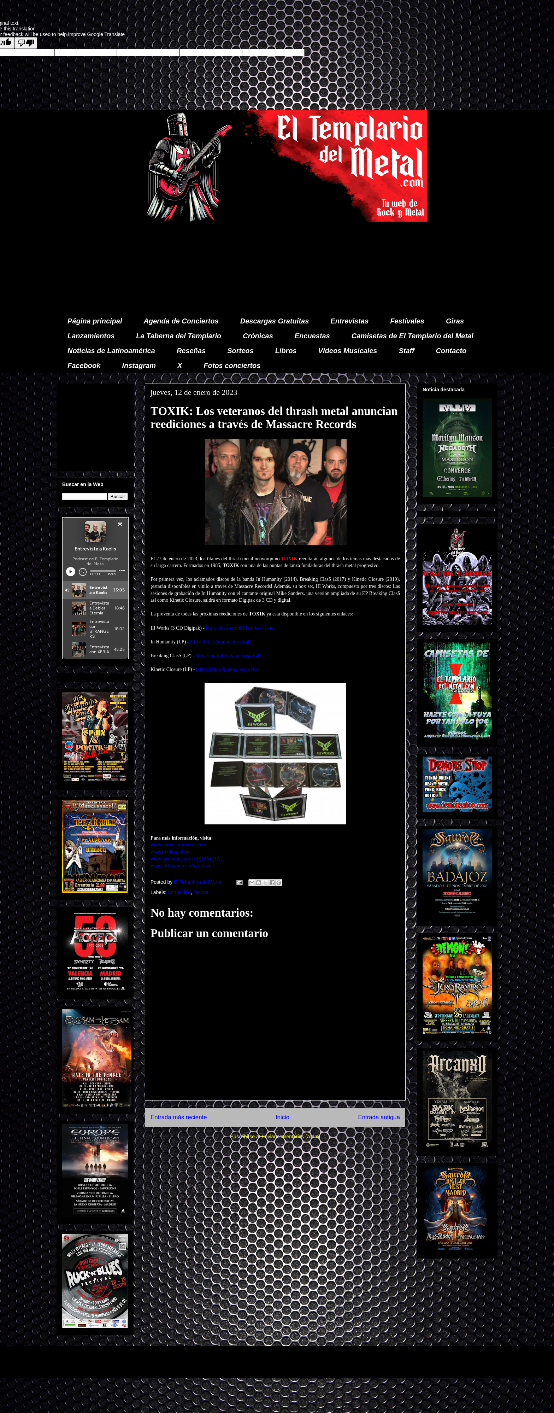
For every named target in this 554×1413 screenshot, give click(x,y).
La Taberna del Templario (178, 336)
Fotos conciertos (232, 365)
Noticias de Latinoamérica (111, 351)
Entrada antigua (379, 1117)
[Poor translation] (25, 43)
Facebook (83, 365)
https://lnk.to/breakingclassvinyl (227, 655)
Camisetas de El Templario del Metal (412, 336)
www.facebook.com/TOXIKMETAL (187, 859)
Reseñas (191, 351)
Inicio (282, 1117)
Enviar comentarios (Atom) (290, 1136)
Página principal (94, 321)
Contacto (451, 351)
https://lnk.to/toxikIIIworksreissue (239, 628)
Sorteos (240, 351)
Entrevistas (349, 321)
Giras (455, 321)
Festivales (407, 321)
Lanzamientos (90, 336)
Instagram (139, 365)
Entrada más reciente (179, 1117)
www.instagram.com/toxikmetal (182, 865)
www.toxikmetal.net (170, 851)
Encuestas (312, 336)
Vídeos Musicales (347, 351)
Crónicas (258, 336)
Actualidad (178, 892)
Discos (200, 892)
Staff (406, 351)
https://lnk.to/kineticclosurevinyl (228, 669)
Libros (286, 351)
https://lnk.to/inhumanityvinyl (219, 641)
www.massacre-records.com (178, 844)
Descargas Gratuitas (274, 321)
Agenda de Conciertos (180, 321)
